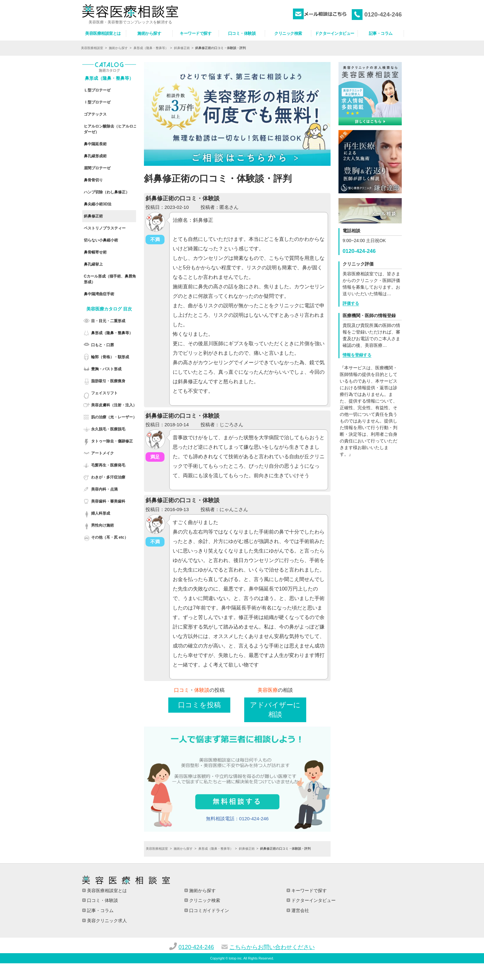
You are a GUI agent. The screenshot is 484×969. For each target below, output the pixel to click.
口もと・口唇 (102, 345)
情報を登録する (357, 355)
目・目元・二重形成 (108, 321)
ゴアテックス (95, 114)
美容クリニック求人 (106, 920)
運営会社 (299, 910)
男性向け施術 (102, 525)
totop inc (235, 958)
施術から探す (118, 48)
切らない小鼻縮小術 (101, 240)
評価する (351, 303)
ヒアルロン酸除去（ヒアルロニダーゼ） (110, 129)
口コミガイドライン (208, 910)
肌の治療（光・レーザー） (114, 417)
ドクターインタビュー (313, 900)
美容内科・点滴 (104, 489)
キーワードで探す (308, 890)
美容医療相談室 (92, 48)
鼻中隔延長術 (95, 144)
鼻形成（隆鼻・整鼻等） (150, 48)
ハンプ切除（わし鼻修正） (106, 192)
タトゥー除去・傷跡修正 (112, 441)
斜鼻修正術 (182, 48)
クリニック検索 (204, 900)
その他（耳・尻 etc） (109, 537)
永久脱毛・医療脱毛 (108, 429)
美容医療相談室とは (106, 890)
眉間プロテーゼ (97, 168)
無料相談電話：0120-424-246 (237, 818)
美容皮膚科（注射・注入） (114, 405)
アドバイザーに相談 (275, 709)
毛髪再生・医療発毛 (108, 465)
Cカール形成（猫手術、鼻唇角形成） (110, 279)
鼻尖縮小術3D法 (97, 204)
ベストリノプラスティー (105, 228)
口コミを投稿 (199, 705)
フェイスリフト (104, 393)
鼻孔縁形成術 (95, 156)
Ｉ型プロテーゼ (97, 102)
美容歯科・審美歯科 (108, 501)
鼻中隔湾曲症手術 (99, 294)
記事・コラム (100, 910)
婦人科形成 (100, 513)
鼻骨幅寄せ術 (95, 252)
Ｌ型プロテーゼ (97, 90)
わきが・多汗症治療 (108, 477)
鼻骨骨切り (93, 180)
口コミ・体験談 (102, 900)
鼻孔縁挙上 (93, 264)
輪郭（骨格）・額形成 (110, 357)
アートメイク (102, 453)
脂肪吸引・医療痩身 (108, 381)
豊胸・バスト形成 (106, 369)
